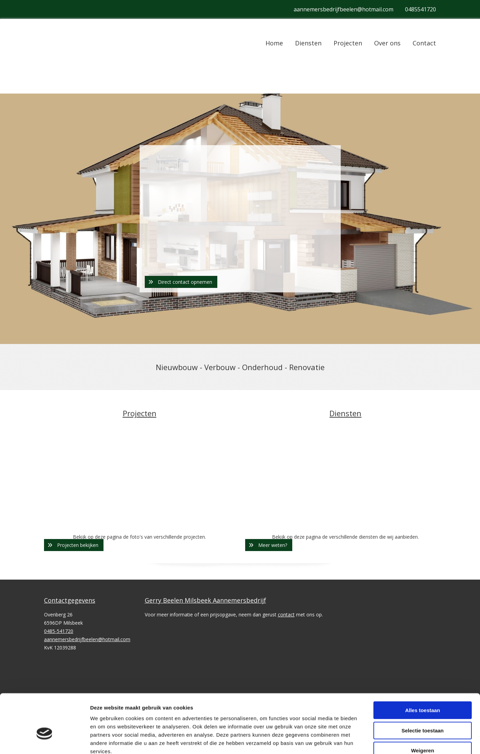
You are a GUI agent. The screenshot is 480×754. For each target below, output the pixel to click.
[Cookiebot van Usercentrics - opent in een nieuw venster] (44, 582)
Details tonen (371, 581)
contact (286, 614)
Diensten (308, 43)
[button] (181, 282)
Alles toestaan (422, 511)
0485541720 (420, 9)
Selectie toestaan (423, 531)
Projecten (348, 43)
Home (274, 43)
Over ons (387, 43)
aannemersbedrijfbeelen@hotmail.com (343, 9)
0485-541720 (58, 631)
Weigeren (422, 551)
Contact (424, 43)
